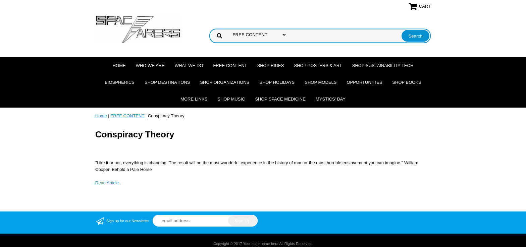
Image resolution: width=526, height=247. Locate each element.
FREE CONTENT (230, 65)
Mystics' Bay (331, 99)
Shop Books (406, 82)
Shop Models (320, 82)
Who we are (150, 65)
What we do (189, 65)
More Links (193, 99)
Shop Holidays (277, 82)
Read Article (107, 182)
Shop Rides (270, 65)
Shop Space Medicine (280, 99)
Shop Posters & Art (318, 65)
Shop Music (231, 99)
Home (119, 65)
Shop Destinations (167, 82)
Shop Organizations (224, 82)
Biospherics (120, 82)
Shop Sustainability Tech (383, 65)
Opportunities (364, 82)
